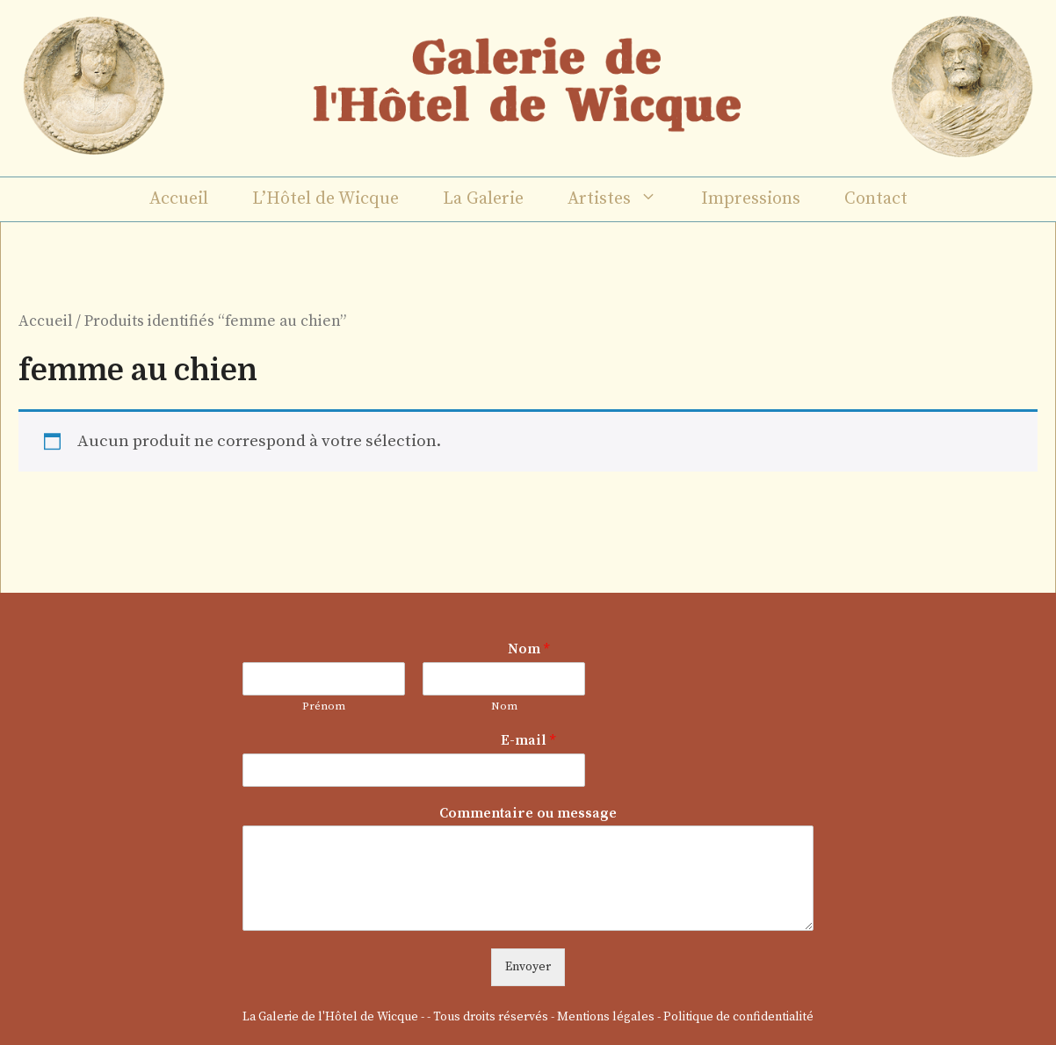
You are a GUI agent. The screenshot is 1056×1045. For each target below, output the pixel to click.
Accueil (178, 199)
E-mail (528, 740)
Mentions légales (606, 1017)
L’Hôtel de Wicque (325, 199)
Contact (876, 199)
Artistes (623, 199)
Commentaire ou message (528, 813)
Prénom (323, 706)
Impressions (750, 199)
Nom (528, 649)
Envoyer (528, 967)
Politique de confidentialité (738, 1017)
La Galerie (483, 199)
